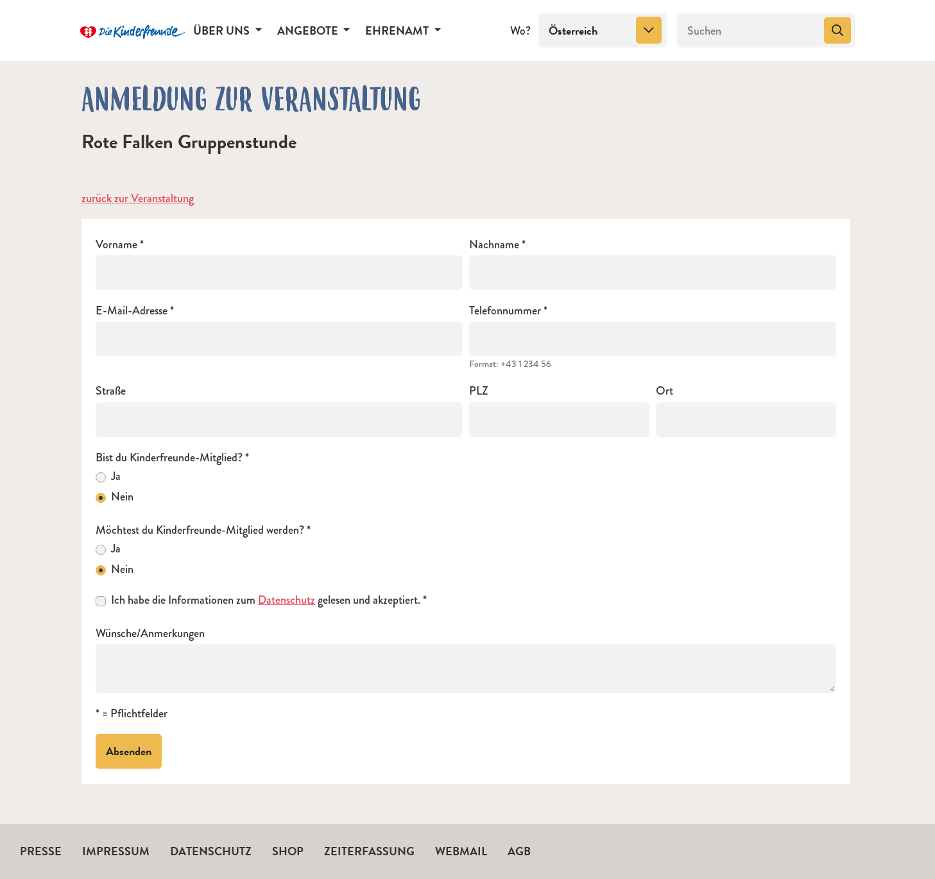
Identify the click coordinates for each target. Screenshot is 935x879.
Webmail (461, 851)
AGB (519, 851)
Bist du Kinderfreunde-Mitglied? (169, 458)
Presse (41, 851)
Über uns (222, 30)
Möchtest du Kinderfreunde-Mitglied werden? (200, 530)
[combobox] (602, 30)
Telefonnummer (505, 311)
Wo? (520, 30)
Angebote (309, 30)
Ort (664, 391)
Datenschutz (286, 600)
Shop (288, 851)
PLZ (478, 391)
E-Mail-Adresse (131, 311)
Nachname (494, 245)
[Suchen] (749, 30)
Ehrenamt (398, 30)
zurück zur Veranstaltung (137, 198)
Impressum (116, 851)
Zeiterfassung (369, 851)
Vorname (116, 245)
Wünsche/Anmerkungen (150, 634)
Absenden (128, 751)
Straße (111, 391)
